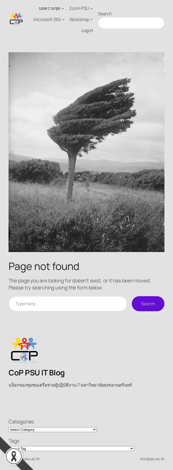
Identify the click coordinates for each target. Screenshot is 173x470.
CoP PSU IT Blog (37, 372)
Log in (87, 30)
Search (105, 14)
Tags (14, 440)
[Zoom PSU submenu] (91, 8)
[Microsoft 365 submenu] (63, 19)
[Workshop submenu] (91, 19)
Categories (21, 421)
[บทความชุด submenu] (62, 8)
